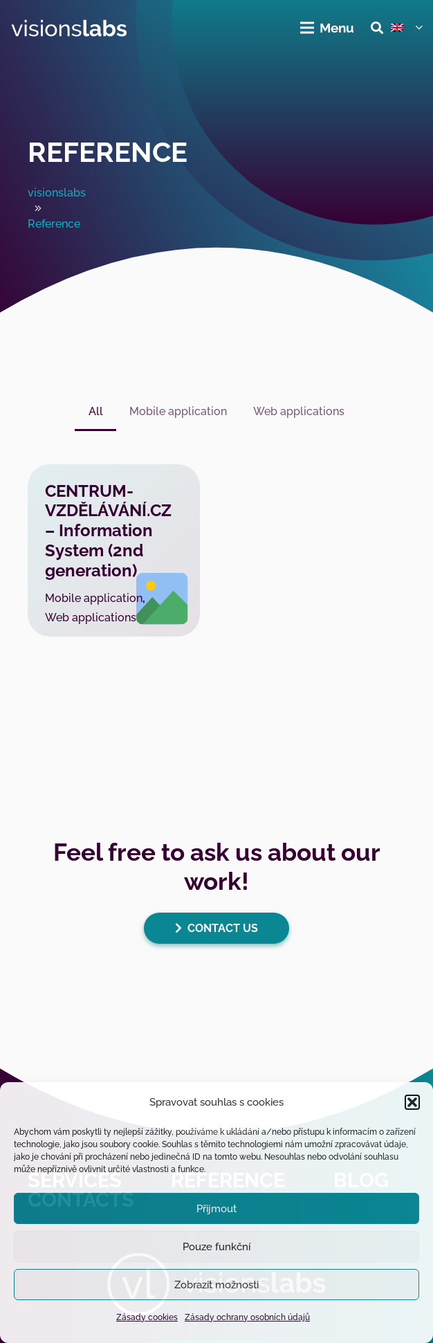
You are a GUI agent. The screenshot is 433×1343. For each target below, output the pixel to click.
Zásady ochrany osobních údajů (247, 1317)
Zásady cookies (147, 1317)
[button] (412, 1102)
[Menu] (328, 27)
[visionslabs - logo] (69, 28)
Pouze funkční (216, 1247)
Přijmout (216, 1209)
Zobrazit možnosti (216, 1285)
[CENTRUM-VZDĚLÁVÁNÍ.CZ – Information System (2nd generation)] (114, 550)
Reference (107, 152)
